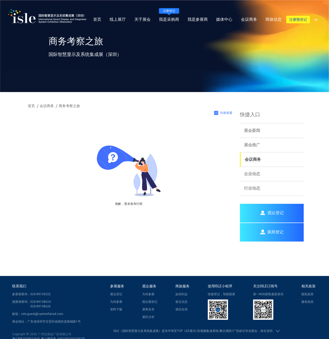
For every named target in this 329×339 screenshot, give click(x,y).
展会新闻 (252, 130)
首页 (97, 19)
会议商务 (253, 159)
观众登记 (272, 212)
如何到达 (181, 294)
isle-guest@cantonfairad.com (42, 314)
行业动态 (252, 188)
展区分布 (148, 317)
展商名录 (148, 309)
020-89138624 (40, 302)
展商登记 (271, 231)
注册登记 (169, 11)
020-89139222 (40, 294)
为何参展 (116, 302)
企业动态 (252, 173)
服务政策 (307, 302)
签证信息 (181, 302)
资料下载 (116, 309)
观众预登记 (149, 302)
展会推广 (252, 145)
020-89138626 (40, 306)
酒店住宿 (181, 309)
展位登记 (116, 294)
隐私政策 (307, 294)
